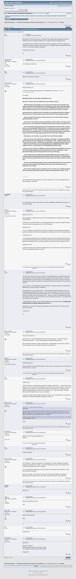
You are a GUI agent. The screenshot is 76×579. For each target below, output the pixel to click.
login (9, 8)
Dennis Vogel (50, 22)
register (13, 8)
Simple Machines (43, 571)
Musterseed (8, 431)
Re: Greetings (29, 59)
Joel (57, 22)
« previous (66, 25)
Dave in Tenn (8, 82)
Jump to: (36, 566)
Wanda (6, 210)
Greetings (28, 34)
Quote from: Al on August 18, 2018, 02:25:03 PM (32, 407)
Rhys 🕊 (7, 510)
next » (70, 25)
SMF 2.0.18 (31, 571)
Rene (55, 22)
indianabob (8, 538)
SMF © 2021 (37, 571)
